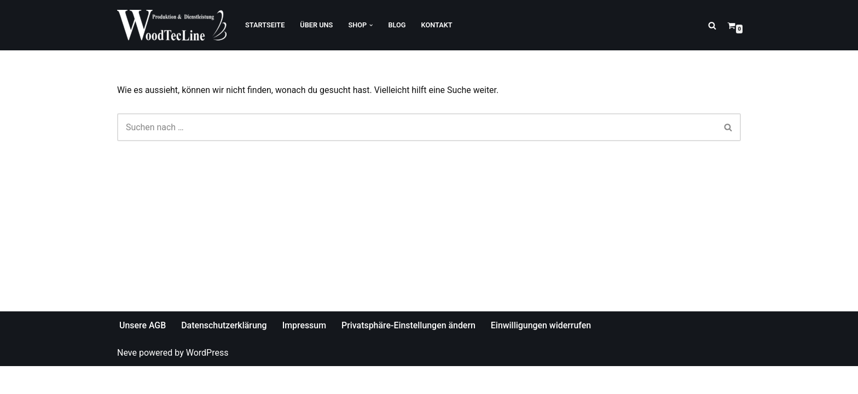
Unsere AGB (142, 353)
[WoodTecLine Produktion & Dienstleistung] (172, 25)
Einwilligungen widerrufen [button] (542, 353)
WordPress (207, 380)
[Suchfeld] (712, 25)
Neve (127, 380)
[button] (371, 25)
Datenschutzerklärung (225, 353)
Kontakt (437, 25)
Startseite (265, 25)
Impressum (305, 353)
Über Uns (316, 25)
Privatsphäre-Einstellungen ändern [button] (410, 353)
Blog (397, 25)
